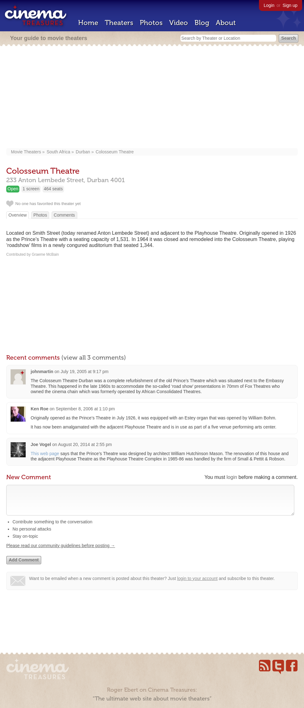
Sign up (290, 5)
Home (88, 22)
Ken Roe (39, 408)
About (226, 22)
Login (269, 5)
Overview (17, 215)
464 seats (53, 188)
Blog (202, 22)
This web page (45, 453)
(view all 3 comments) (93, 357)
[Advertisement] (152, 97)
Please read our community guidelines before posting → (60, 551)
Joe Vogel (41, 444)
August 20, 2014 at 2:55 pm (85, 444)
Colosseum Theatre (115, 151)
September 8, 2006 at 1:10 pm (85, 408)
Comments (64, 215)
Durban (83, 151)
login (231, 477)
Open (13, 188)
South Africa (58, 151)
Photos (151, 22)
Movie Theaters (26, 151)
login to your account (197, 584)
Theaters (119, 22)
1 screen (31, 188)
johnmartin (42, 371)
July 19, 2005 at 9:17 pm (85, 371)
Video (178, 22)
